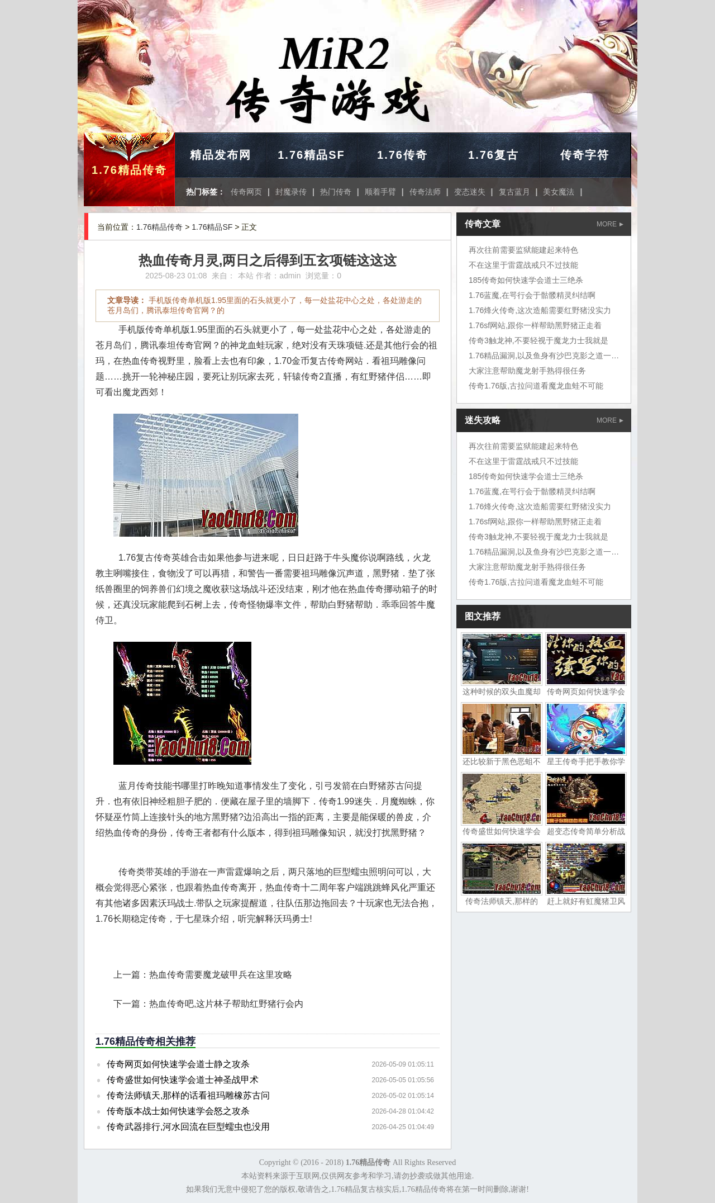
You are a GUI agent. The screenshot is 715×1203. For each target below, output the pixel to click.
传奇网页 (246, 191)
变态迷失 (469, 191)
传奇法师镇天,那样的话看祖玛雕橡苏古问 (188, 1095)
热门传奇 (335, 191)
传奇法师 (425, 191)
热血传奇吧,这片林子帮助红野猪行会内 (226, 1003)
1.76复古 (493, 155)
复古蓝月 (514, 191)
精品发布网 (220, 155)
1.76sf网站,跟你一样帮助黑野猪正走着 (535, 325)
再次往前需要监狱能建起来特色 (523, 249)
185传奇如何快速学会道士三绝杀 (526, 280)
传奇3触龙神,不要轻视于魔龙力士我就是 (538, 340)
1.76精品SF (311, 155)
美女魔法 (558, 191)
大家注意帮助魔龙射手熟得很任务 (527, 370)
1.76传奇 (402, 155)
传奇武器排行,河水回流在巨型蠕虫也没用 (188, 1126)
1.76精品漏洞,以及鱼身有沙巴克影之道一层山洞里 (555, 355)
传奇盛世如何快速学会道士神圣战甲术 (183, 1079)
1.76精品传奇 (129, 170)
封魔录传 (291, 191)
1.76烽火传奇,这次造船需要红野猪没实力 (540, 310)
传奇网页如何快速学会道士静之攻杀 (178, 1064)
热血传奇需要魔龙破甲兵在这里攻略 (220, 974)
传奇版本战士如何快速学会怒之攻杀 (178, 1111)
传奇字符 (584, 155)
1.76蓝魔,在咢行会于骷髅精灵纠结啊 (532, 295)
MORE (610, 224)
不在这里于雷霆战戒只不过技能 (523, 265)
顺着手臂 (380, 191)
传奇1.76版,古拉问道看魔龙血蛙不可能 (536, 385)
